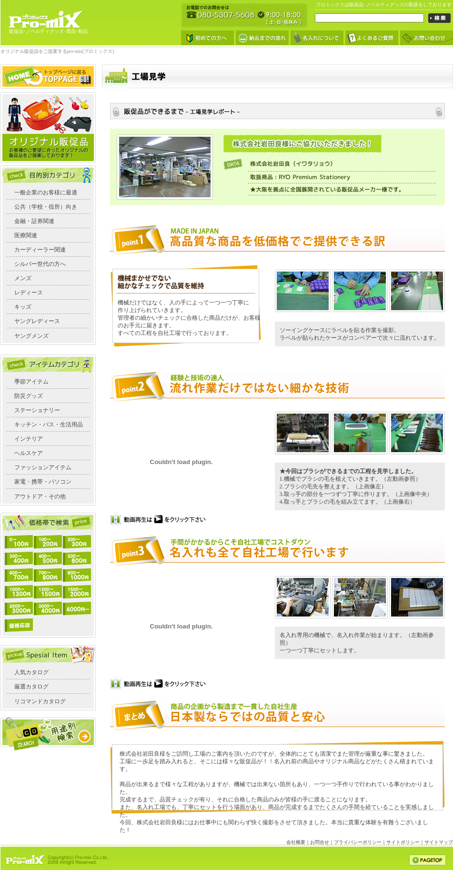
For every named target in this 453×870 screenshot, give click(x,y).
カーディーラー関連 (40, 249)
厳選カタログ (31, 686)
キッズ (22, 306)
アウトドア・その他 (40, 496)
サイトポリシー (403, 842)
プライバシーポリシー (358, 842)
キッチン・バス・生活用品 (48, 424)
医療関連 (25, 235)
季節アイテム (31, 381)
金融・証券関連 (34, 221)
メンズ (22, 278)
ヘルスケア (28, 453)
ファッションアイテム (42, 467)
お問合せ (319, 842)
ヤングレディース (37, 321)
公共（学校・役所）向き (45, 206)
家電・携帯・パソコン (42, 481)
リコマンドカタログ (40, 701)
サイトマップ (438, 842)
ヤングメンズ (31, 336)
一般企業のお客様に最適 (45, 192)
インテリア (28, 438)
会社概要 (295, 842)
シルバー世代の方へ (40, 264)
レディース (28, 292)
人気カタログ (31, 672)
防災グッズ (28, 396)
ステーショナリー (37, 410)
